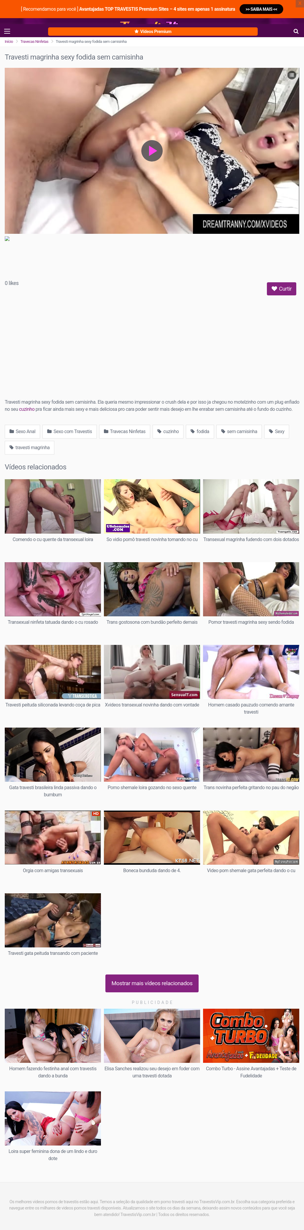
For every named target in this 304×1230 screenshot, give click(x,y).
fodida (200, 431)
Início (9, 41)
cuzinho (26, 409)
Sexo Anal (22, 431)
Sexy (276, 431)
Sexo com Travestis (69, 431)
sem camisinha (239, 431)
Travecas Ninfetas (34, 41)
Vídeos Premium (152, 31)
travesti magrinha (30, 447)
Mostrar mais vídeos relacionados (152, 983)
